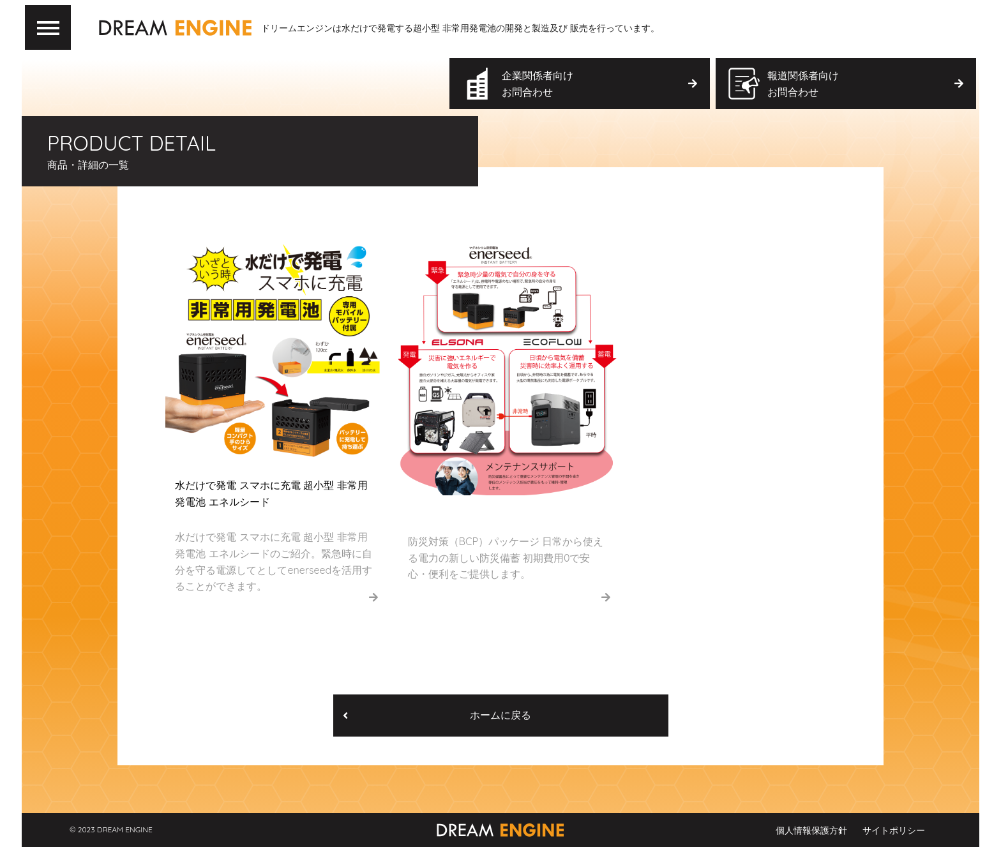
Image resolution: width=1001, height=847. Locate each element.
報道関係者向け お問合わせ (865, 83)
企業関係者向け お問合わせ (599, 83)
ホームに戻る (437, 714)
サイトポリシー (893, 830)
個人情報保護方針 (811, 830)
